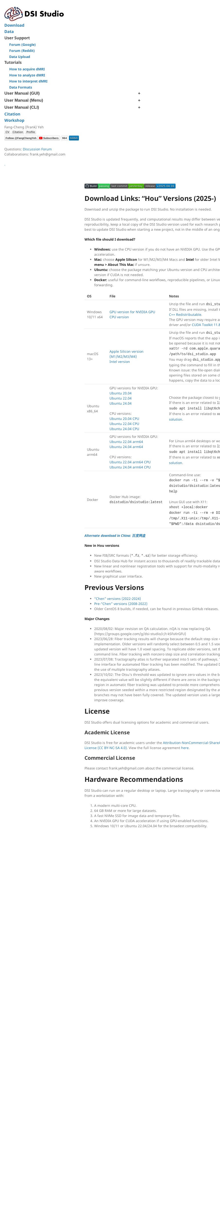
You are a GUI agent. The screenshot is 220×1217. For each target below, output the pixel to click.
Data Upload (19, 56)
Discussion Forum (37, 149)
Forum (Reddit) (22, 50)
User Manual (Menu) (23, 100)
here (185, 747)
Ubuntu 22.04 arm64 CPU (130, 462)
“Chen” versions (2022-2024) (117, 598)
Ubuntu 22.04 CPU (124, 423)
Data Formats (20, 87)
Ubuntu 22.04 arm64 (126, 441)
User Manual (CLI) (21, 107)
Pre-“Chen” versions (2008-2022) (120, 603)
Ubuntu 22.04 (121, 398)
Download (14, 25)
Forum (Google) (22, 44)
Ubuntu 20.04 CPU (124, 418)
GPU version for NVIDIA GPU (132, 312)
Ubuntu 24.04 (121, 403)
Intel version (120, 361)
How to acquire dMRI (27, 69)
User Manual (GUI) (22, 93)
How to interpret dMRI (28, 81)
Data (9, 31)
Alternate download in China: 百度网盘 (115, 535)
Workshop (14, 120)
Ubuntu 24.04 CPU (124, 428)
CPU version (119, 317)
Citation (12, 114)
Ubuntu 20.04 (121, 393)
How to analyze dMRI (27, 75)
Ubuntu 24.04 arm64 (126, 446)
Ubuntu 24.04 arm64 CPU (130, 467)
